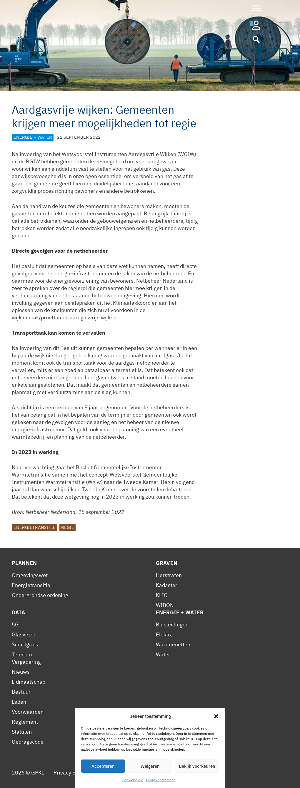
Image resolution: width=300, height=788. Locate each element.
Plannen (24, 563)
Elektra (164, 634)
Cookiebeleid (118, 772)
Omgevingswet (30, 575)
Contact (149, 772)
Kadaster (166, 585)
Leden (19, 701)
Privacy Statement (75, 772)
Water (163, 654)
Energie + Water (33, 137)
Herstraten (169, 575)
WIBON (165, 605)
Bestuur (21, 691)
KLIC (161, 595)
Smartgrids (25, 644)
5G (15, 624)
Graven (166, 563)
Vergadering (26, 661)
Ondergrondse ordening (40, 595)
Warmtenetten (173, 644)
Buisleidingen (172, 624)
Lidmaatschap (28, 681)
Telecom (22, 654)
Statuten (22, 731)
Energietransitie (35, 527)
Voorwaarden (28, 711)
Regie (67, 527)
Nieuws (21, 671)
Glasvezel (23, 634)
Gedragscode (28, 741)
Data (18, 612)
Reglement (25, 721)
